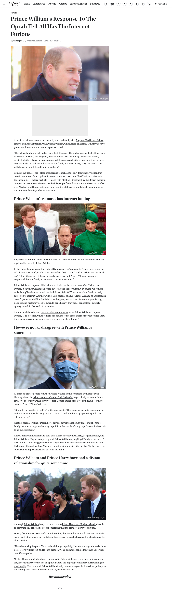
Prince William (31, 524)
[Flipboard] (125, 4)
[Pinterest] (131, 4)
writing (17, 289)
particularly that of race (25, 160)
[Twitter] (118, 4)
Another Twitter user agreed (50, 296)
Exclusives (39, 3)
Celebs (63, 3)
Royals (52, 3)
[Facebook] (106, 4)
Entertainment (78, 3)
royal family (49, 276)
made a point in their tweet (54, 312)
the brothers (71, 528)
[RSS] (149, 4)
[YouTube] (112, 4)
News (27, 3)
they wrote (19, 442)
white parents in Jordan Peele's (53, 397)
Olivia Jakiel (18, 41)
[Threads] (143, 4)
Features (95, 3)
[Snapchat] (137, 4)
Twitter (64, 259)
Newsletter (160, 4)
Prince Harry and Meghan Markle (79, 524)
